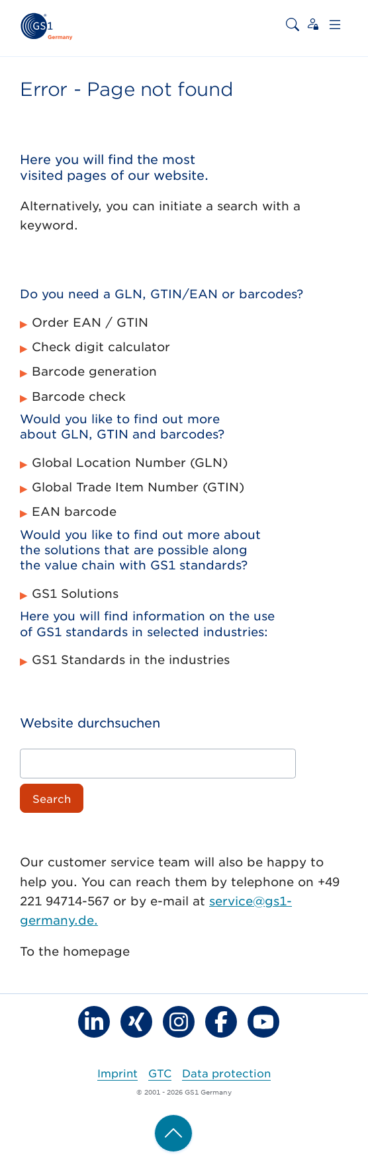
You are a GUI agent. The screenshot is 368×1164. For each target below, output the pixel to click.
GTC (159, 1072)
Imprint (117, 1072)
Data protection (226, 1072)
